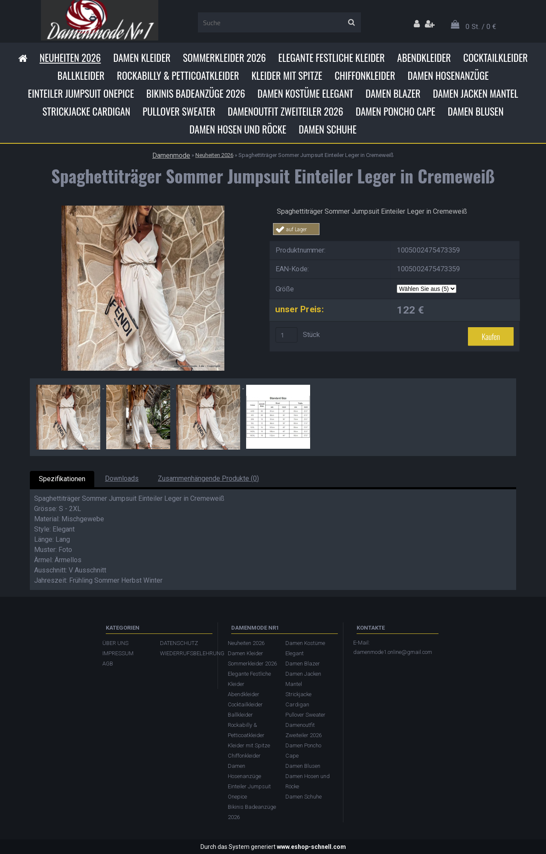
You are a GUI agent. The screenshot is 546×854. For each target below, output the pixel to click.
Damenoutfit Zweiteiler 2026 (285, 111)
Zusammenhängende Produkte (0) (208, 478)
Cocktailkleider (495, 57)
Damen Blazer (393, 93)
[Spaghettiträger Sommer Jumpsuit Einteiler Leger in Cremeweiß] (142, 209)
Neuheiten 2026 (70, 57)
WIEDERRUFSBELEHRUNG (184, 653)
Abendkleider (424, 57)
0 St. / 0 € (480, 26)
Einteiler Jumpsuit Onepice (81, 93)
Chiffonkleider (364, 75)
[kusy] (287, 335)
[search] (351, 23)
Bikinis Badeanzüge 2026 (195, 93)
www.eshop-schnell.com (311, 846)
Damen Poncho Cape (396, 111)
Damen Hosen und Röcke (237, 129)
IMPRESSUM (118, 653)
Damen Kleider (141, 57)
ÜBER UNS (115, 643)
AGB (107, 663)
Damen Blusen (475, 111)
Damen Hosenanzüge (447, 75)
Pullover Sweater (178, 111)
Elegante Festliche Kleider (331, 57)
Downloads (122, 478)
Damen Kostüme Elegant (305, 93)
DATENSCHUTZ (179, 643)
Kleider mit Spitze (286, 75)
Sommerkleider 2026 (224, 57)
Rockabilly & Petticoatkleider (178, 75)
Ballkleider (81, 75)
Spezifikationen (62, 479)
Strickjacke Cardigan (86, 111)
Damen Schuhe (328, 129)
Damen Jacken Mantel (475, 93)
